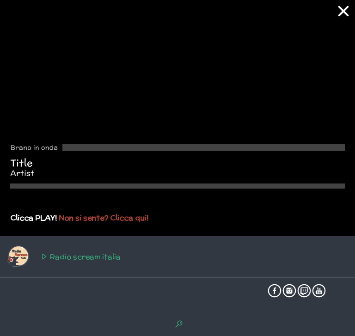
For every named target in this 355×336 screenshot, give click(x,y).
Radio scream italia (63, 257)
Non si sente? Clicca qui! (103, 218)
